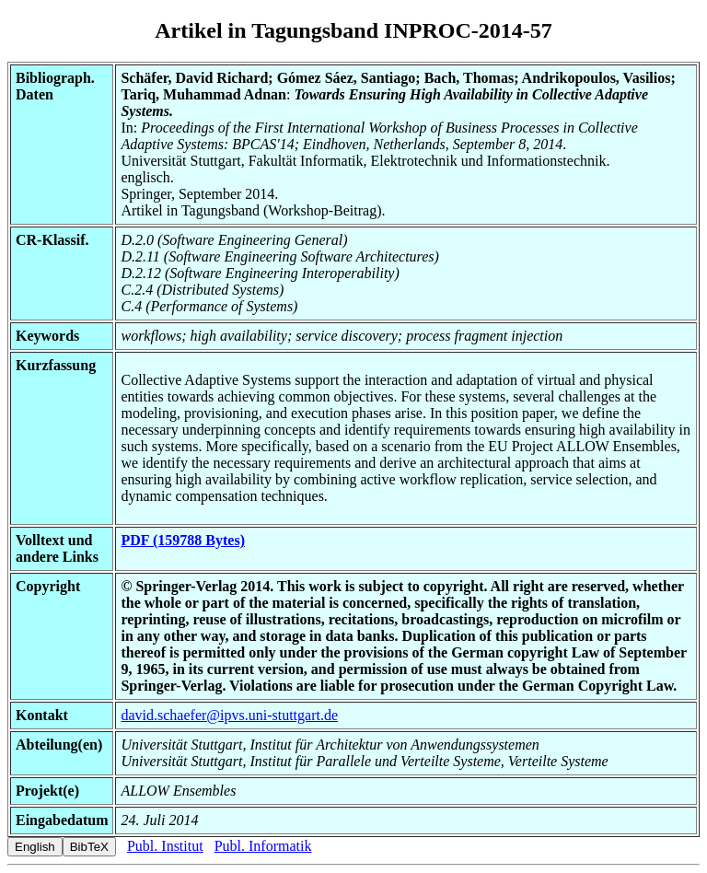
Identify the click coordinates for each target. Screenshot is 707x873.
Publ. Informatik (263, 846)
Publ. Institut (165, 846)
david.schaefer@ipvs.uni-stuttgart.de (229, 715)
